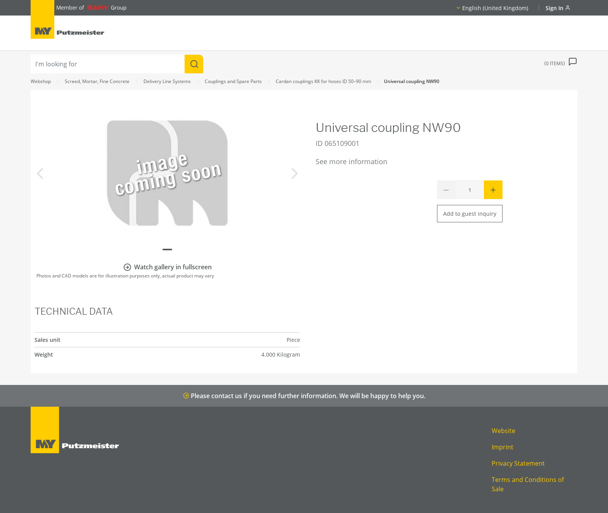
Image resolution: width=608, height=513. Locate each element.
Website (503, 430)
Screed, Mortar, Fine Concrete (97, 81)
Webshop (41, 81)
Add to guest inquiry (469, 213)
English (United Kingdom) (495, 8)
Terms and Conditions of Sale (528, 484)
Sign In (558, 8)
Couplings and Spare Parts (233, 81)
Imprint (502, 447)
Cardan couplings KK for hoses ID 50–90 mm (323, 81)
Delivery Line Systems (167, 81)
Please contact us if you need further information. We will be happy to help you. (304, 396)
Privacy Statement (518, 463)
